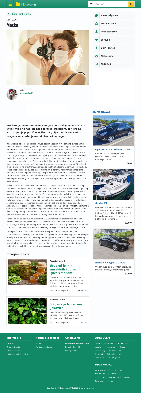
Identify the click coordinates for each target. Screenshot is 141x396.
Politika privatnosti (14, 350)
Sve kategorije (114, 357)
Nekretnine (108, 343)
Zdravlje (14, 14)
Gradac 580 (101, 203)
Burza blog (99, 381)
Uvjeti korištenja (13, 347)
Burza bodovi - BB (72, 347)
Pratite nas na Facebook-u (17, 354)
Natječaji (126, 377)
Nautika (98, 347)
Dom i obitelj (100, 350)
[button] (114, 15)
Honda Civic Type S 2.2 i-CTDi (110, 262)
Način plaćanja (71, 350)
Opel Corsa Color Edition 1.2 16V (112, 149)
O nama (9, 343)
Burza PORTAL (103, 364)
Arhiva (110, 381)
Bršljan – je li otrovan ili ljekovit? (68, 306)
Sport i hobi (99, 357)
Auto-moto (122, 343)
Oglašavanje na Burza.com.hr (77, 343)
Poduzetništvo (101, 373)
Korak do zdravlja (25, 14)
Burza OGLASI (101, 111)
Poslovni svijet (115, 350)
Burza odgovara (101, 370)
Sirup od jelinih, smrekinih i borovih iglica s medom (64, 269)
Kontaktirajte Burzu (44, 347)
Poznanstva (110, 347)
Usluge (122, 347)
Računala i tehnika (114, 354)
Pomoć (39, 343)
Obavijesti (99, 354)
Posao (97, 343)
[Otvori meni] (10, 4)
